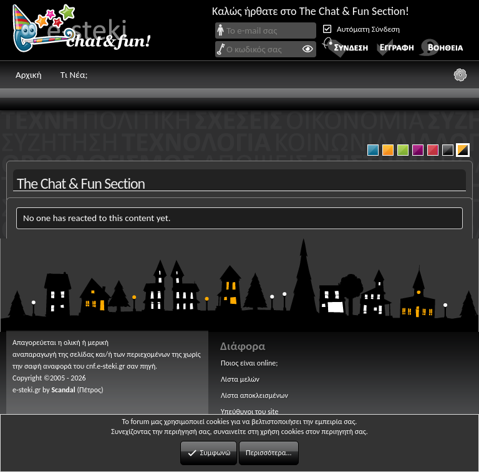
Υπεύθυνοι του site (249, 411)
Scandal (63, 389)
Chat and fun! (90, 30)
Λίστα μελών (240, 379)
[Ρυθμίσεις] (460, 74)
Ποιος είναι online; (249, 363)
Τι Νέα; (74, 74)
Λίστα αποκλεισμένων (254, 395)
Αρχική (29, 74)
